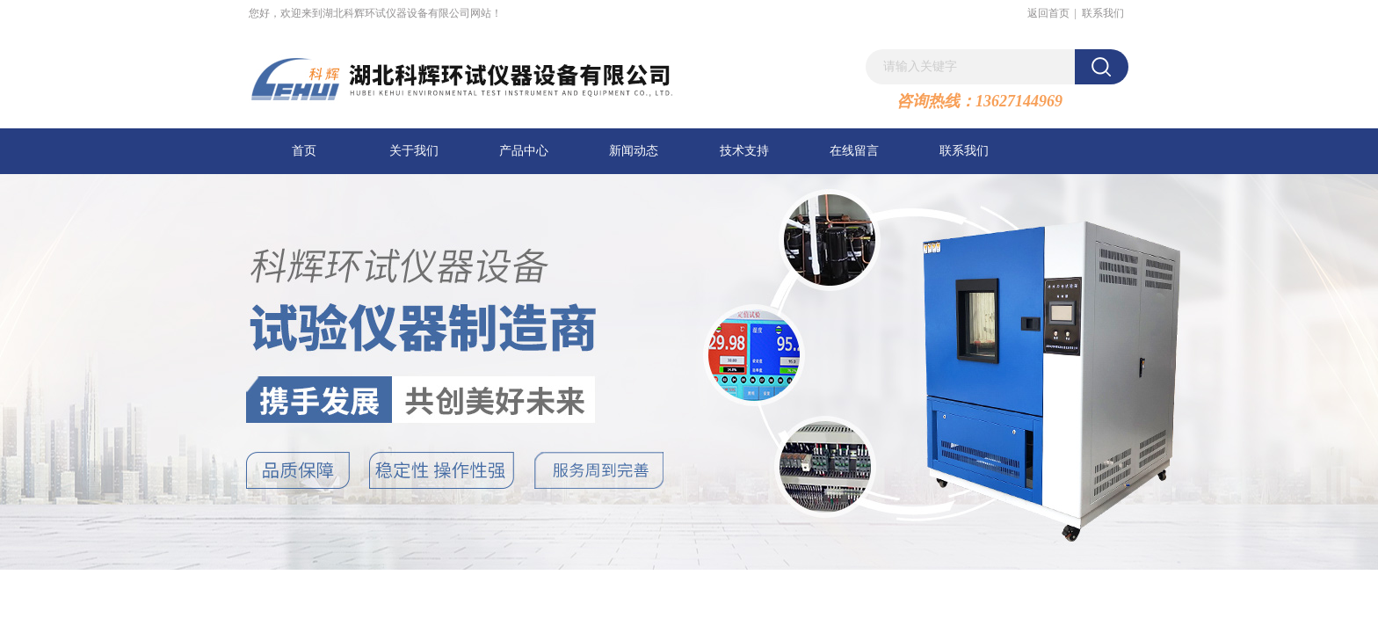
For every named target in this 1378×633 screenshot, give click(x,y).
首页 (304, 150)
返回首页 (1048, 13)
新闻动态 (633, 150)
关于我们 (414, 150)
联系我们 (1103, 13)
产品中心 (523, 150)
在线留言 (854, 150)
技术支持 (744, 150)
